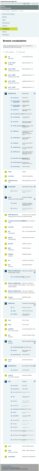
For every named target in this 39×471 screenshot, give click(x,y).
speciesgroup (16, 166)
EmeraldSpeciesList (17, 114)
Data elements (6, 23)
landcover (11, 303)
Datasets (4, 17)
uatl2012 (15, 314)
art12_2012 (11, 63)
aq (9, 56)
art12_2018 (11, 69)
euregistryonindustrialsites (15, 221)
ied (9, 264)
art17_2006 (11, 75)
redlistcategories (17, 162)
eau (14, 396)
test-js (14, 412)
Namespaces (5, 34)
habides (10, 254)
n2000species (16, 151)
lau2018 (10, 329)
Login (26, 3)
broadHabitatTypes (17, 347)
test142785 (15, 416)
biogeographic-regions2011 (17, 106)
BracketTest (16, 389)
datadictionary (13, 180)
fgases (10, 237)
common (11, 176)
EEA (9, 1)
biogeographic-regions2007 (17, 101)
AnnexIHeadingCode (17, 276)
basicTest (15, 385)
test (9, 381)
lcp (9, 335)
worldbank (11, 456)
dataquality (16, 109)
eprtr (9, 197)
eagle (14, 310)
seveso (10, 375)
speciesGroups (17, 354)
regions (15, 350)
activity (15, 203)
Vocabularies (5, 29)
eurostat (11, 227)
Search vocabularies (10, 52)
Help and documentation (8, 14)
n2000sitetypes (17, 147)
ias (9, 260)
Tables (4, 20)
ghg (9, 248)
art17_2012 (11, 81)
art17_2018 (11, 87)
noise (10, 359)
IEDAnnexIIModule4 (14, 291)
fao (9, 231)
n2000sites (15, 143)
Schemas (4, 26)
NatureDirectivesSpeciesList (17, 158)
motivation (15, 121)
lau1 (9, 320)
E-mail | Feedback (6, 466)
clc (13, 307)
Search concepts (21, 52)
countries (15, 370)
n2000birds (16, 131)
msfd (9, 341)
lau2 (9, 324)
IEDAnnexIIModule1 (14, 271)
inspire (10, 297)
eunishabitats (16, 117)
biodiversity (12, 93)
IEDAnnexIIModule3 (14, 283)
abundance (16, 97)
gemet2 (10, 243)
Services (4, 31)
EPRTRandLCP (13, 214)
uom (9, 446)
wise (9, 450)
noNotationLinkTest (17, 409)
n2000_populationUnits (17, 125)
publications (12, 366)
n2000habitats (16, 137)
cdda (9, 171)
